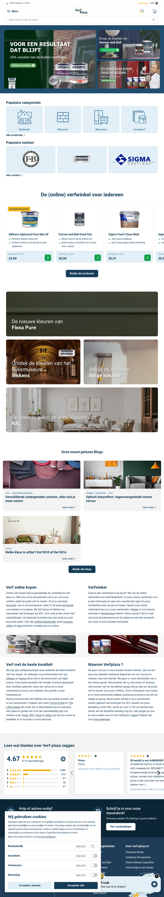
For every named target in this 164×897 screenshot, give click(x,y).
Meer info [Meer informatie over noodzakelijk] (81, 846)
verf (137, 601)
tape (19, 625)
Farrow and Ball (102, 862)
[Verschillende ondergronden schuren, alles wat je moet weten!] (41, 486)
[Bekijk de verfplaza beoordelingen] (148, 3)
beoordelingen (102, 719)
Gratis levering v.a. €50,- (20, 3)
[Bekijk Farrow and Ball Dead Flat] (79, 234)
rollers (9, 625)
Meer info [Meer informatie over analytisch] (81, 855)
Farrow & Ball (57, 702)
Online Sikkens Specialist (140, 862)
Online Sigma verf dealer (139, 867)
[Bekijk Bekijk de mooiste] (121, 362)
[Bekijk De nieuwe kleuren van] (82, 314)
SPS (31, 715)
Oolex (25, 715)
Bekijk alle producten (82, 273)
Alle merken (14, 175)
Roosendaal (108, 613)
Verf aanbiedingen (120, 826)
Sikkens (10, 678)
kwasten (68, 621)
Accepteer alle (76, 885)
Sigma (22, 678)
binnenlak (68, 605)
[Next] (158, 772)
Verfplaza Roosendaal (138, 857)
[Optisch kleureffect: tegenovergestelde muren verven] (122, 486)
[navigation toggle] (8, 11)
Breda (134, 609)
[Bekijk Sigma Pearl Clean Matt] (129, 234)
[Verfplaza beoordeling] (36, 759)
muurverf (11, 605)
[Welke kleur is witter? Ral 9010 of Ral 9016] (41, 539)
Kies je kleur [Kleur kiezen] (142, 11)
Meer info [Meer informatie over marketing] (81, 875)
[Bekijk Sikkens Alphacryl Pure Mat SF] (29, 234)
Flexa (38, 715)
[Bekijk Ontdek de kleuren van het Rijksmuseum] (43, 362)
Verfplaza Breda (135, 852)
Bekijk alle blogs (82, 569)
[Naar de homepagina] (81, 11)
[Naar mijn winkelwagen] (155, 11)
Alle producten (15, 135)
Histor (48, 715)
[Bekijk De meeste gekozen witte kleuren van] (82, 409)
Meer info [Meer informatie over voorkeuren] (81, 865)
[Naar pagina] (50, 59)
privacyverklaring (46, 836)
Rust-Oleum (99, 893)
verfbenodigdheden (45, 621)
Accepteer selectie (30, 885)
